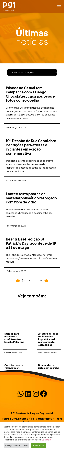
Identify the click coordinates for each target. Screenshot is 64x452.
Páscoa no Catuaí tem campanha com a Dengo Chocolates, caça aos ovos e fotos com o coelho (30, 94)
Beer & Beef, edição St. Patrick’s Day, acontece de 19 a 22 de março (31, 243)
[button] (59, 6)
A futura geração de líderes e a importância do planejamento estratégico (48, 350)
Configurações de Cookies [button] (16, 445)
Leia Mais (46, 439)
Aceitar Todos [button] (38, 445)
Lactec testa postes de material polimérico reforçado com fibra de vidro (31, 198)
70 (41, 281)
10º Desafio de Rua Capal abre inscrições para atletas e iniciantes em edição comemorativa (31, 147)
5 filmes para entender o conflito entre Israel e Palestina (14, 348)
